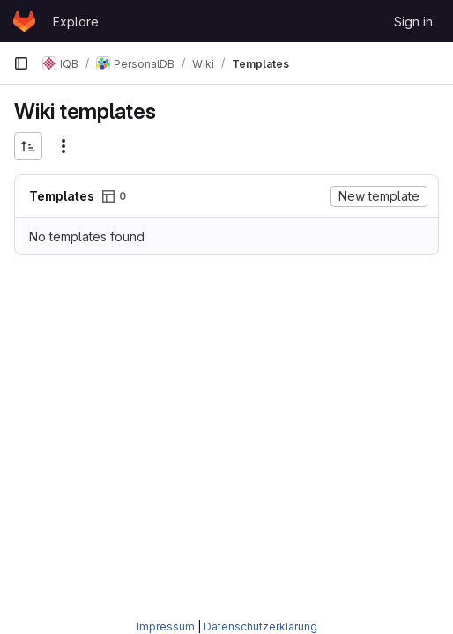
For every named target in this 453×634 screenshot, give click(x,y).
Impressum (166, 626)
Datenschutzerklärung (260, 626)
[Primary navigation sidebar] (21, 63)
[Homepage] (24, 21)
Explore (76, 21)
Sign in (413, 21)
